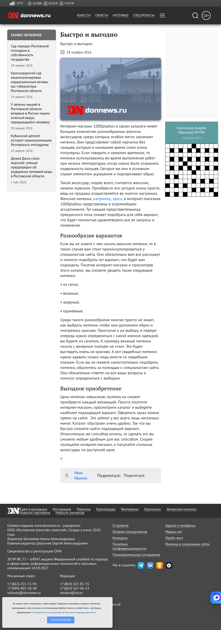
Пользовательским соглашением (46, 612)
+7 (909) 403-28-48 (22, 588)
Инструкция (62, 509)
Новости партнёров (35, 512)
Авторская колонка (181, 509)
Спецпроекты (144, 15)
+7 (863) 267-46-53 (74, 588)
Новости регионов (70, 512)
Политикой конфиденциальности (80, 612)
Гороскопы (152, 509)
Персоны (84, 509)
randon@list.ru (71, 592)
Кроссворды (106, 509)
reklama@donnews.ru (24, 592)
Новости (84, 15)
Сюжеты (101, 15)
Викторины (130, 509)
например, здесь (107, 198)
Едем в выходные (33, 509)
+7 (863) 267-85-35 (74, 584)
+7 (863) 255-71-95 (22, 584)
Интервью (120, 15)
